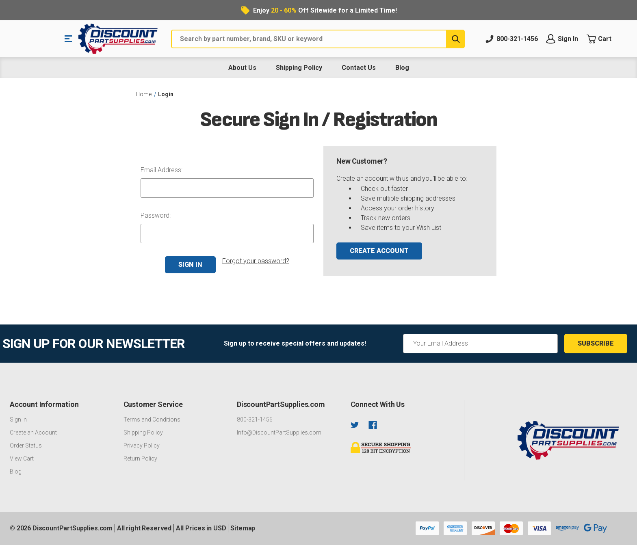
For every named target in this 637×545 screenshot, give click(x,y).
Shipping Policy (299, 67)
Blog (402, 67)
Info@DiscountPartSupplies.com (279, 432)
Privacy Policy (142, 445)
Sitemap (242, 528)
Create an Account (33, 432)
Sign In (18, 419)
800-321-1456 (255, 419)
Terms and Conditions (152, 419)
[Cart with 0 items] (605, 39)
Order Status (26, 445)
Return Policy (140, 458)
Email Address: (161, 170)
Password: (156, 215)
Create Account (379, 251)
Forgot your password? (255, 261)
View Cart (22, 458)
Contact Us (359, 67)
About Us (242, 67)
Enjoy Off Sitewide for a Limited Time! (325, 10)
